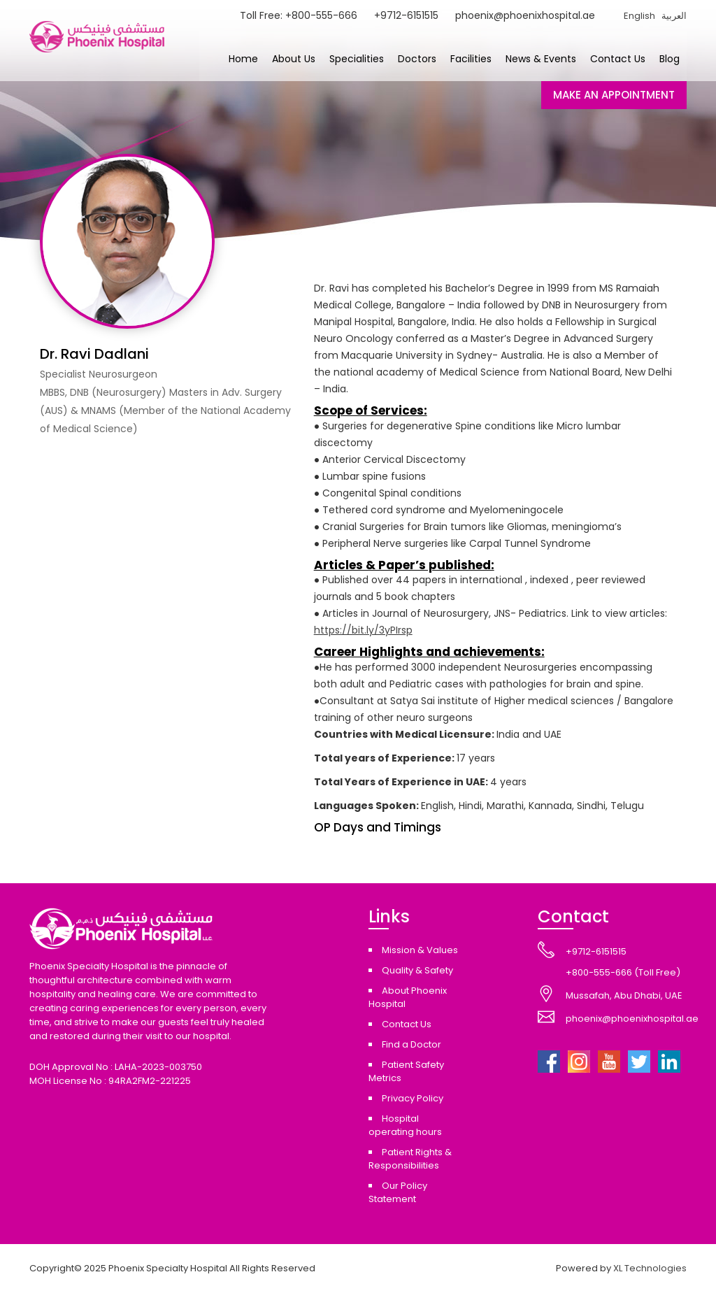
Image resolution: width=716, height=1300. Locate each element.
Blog (669, 59)
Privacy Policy (412, 1098)
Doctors (417, 59)
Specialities (356, 59)
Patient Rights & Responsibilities (410, 1158)
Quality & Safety (417, 970)
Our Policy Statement (397, 1192)
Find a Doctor (411, 1044)
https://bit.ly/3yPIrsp (363, 630)
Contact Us (617, 59)
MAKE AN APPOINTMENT (614, 94)
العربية (674, 15)
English (639, 15)
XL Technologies (650, 1268)
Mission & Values (420, 950)
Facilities (471, 59)
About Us (293, 59)
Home (243, 59)
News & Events (541, 59)
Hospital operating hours (405, 1125)
